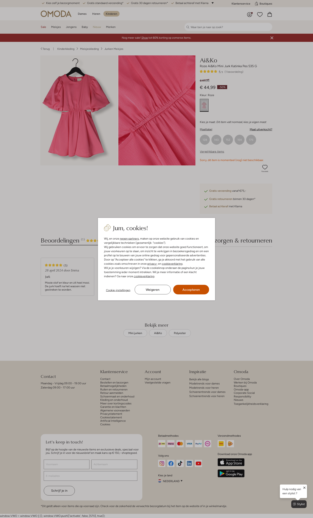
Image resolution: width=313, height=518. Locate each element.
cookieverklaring (172, 263)
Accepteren (191, 290)
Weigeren (152, 290)
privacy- (152, 263)
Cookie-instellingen (118, 290)
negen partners (129, 238)
